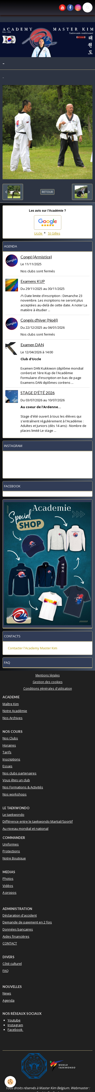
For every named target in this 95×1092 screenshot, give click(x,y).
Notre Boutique (14, 858)
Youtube (14, 1020)
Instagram (15, 1025)
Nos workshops (15, 794)
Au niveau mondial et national (25, 828)
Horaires (9, 745)
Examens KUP (33, 281)
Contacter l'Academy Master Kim (32, 648)
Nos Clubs (10, 738)
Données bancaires (18, 929)
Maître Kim (11, 704)
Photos (8, 878)
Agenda (8, 1000)
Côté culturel (12, 963)
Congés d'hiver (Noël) (39, 320)
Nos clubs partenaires (19, 773)
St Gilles (54, 233)
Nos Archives (13, 718)
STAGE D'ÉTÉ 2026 (38, 392)
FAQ (6, 970)
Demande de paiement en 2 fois (27, 922)
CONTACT (10, 943)
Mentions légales (47, 675)
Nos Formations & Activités (23, 787)
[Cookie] (10, 1081)
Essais (7, 766)
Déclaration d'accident (20, 915)
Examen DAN (32, 344)
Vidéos (8, 885)
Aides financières (16, 936)
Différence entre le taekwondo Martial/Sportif (38, 821)
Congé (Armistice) (36, 257)
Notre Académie (15, 710)
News (7, 993)
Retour (47, 192)
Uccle (38, 233)
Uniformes (11, 844)
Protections (11, 851)
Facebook (15, 1029)
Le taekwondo (13, 814)
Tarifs (7, 752)
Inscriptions (11, 759)
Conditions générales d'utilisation (47, 688)
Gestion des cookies (48, 682)
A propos (9, 892)
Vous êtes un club (16, 780)
